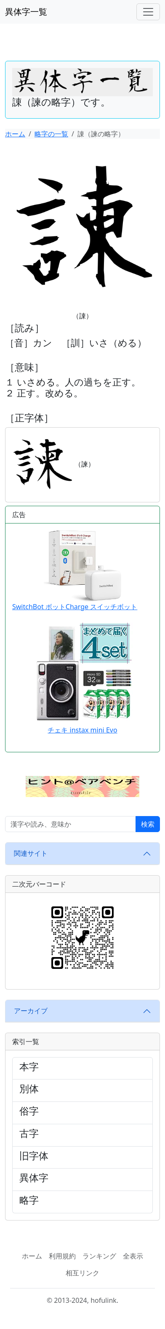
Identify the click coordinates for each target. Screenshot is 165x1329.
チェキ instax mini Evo (82, 730)
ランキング (99, 1256)
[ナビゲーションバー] (148, 11)
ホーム (15, 133)
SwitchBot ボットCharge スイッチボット (74, 570)
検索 (147, 824)
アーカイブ (31, 1010)
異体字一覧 (26, 11)
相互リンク (82, 1272)
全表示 (133, 1256)
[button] (82, 785)
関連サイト (31, 853)
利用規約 (62, 1256)
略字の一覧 (51, 133)
